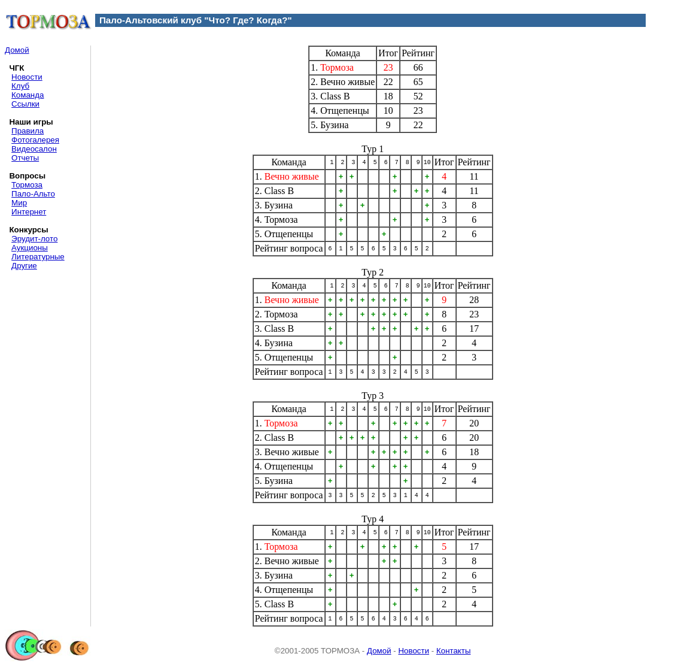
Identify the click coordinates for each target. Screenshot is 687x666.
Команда (27, 94)
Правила (27, 130)
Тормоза (26, 184)
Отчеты (25, 157)
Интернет (28, 211)
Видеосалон (34, 148)
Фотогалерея (35, 139)
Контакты (453, 650)
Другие (24, 265)
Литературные (38, 256)
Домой (17, 50)
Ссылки (25, 103)
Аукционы (29, 247)
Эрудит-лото (34, 238)
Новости (26, 76)
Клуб (20, 85)
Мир (19, 202)
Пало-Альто (33, 193)
